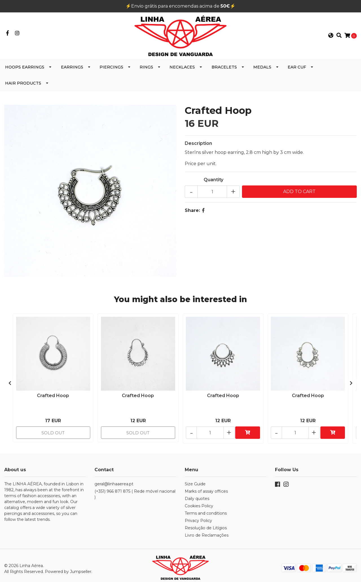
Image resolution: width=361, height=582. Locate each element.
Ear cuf (297, 71)
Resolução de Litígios (206, 524)
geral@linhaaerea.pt (113, 480)
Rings (146, 71)
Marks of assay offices (206, 487)
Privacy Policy (198, 516)
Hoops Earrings (24, 71)
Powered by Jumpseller (68, 566)
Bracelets (224, 71)
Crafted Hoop (53, 398)
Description (198, 147)
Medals (262, 71)
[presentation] (10, 383)
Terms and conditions (206, 509)
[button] (331, 37)
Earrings (72, 71)
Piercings (111, 71)
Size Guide (195, 480)
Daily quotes (197, 494)
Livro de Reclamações (206, 531)
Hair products (23, 87)
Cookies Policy (199, 502)
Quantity (213, 183)
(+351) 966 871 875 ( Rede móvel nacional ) (134, 490)
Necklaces (182, 71)
